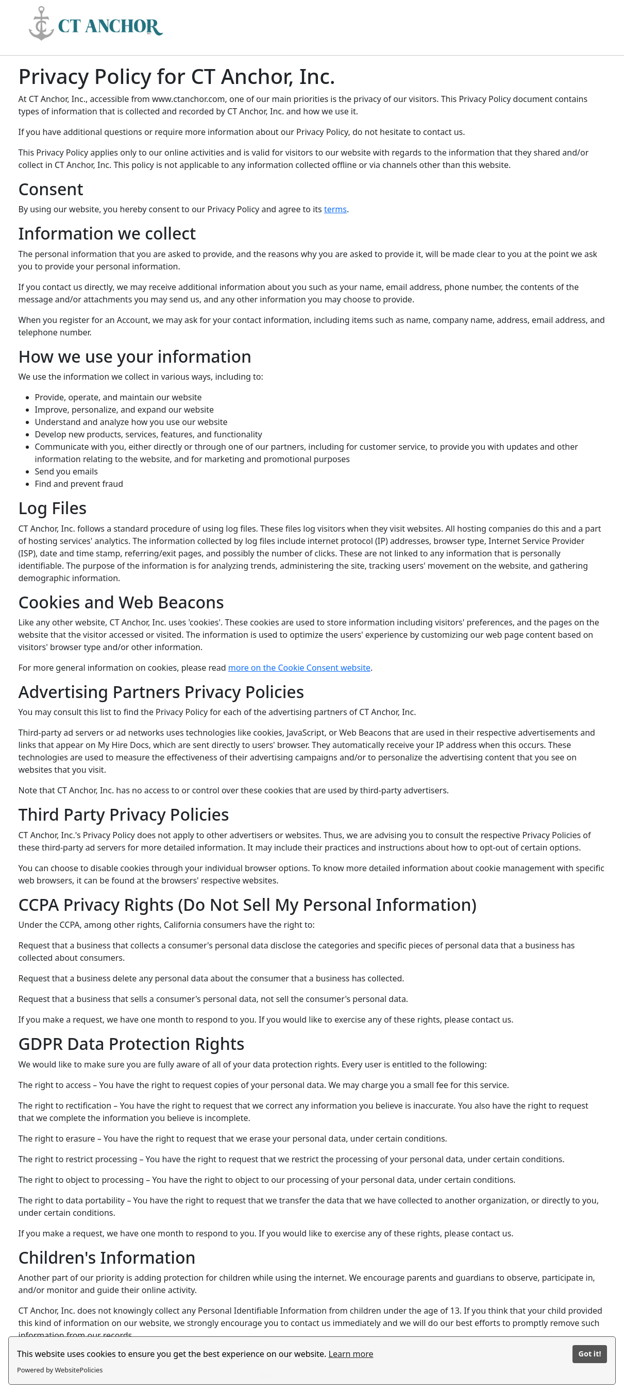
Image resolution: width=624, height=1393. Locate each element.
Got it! (589, 1353)
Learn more (351, 1354)
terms (335, 209)
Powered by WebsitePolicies (60, 1369)
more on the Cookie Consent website (299, 667)
